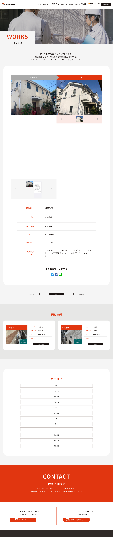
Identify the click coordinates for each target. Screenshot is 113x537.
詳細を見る (41, 347)
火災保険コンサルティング (54, 4)
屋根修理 (81, 389)
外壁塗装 (56, 389)
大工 (81, 403)
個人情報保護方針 (83, 4)
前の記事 (79, 297)
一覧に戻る (56, 297)
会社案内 (77, 4)
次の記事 (33, 297)
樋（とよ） (56, 396)
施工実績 (71, 4)
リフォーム (64, 4)
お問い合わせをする (83, 486)
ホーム (39, 4)
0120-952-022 (29, 486)
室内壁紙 (81, 396)
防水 (56, 403)
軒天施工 (32, 396)
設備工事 (81, 410)
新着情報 (45, 4)
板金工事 (32, 410)
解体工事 (56, 410)
